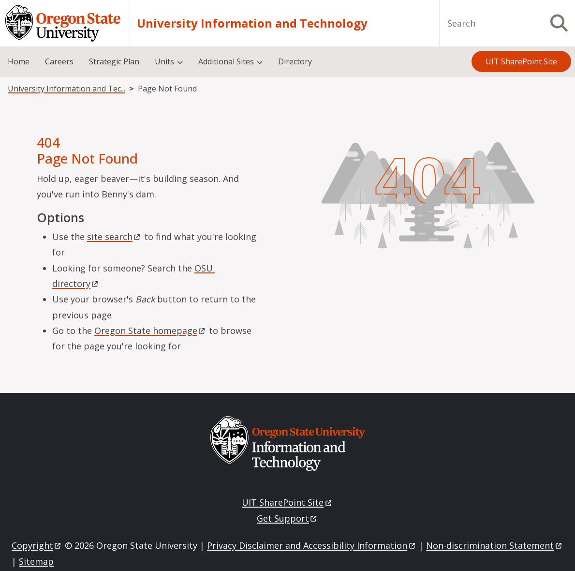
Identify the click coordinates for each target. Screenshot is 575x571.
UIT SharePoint (287, 502)
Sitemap (36, 561)
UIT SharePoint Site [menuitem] (521, 61)
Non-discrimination (494, 545)
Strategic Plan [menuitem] (114, 61)
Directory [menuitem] (295, 61)
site (114, 236)
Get (287, 518)
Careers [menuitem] (59, 61)
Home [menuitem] (18, 61)
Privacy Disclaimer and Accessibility (311, 545)
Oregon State (150, 330)
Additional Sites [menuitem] (226, 61)
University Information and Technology (252, 23)
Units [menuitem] (164, 61)
